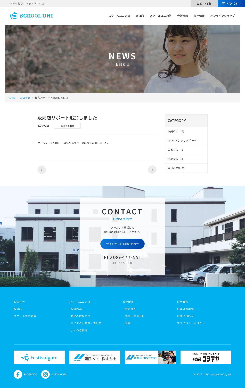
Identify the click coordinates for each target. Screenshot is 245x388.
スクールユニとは (119, 16)
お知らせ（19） (177, 131)
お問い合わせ (233, 3)
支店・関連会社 (135, 316)
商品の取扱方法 (80, 316)
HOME (11, 97)
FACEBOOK (25, 374)
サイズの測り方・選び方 (86, 323)
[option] (39, 357)
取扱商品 (76, 309)
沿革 (128, 323)
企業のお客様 (204, 3)
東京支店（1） (176, 149)
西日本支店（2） (177, 168)
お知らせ (25, 97)
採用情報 (199, 16)
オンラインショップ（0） (182, 140)
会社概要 (130, 309)
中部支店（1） (176, 159)
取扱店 (140, 16)
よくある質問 (79, 330)
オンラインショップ (222, 16)
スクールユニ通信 (161, 16)
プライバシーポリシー (191, 323)
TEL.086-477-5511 (122, 257)
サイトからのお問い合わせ (122, 244)
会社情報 (182, 16)
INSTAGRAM (53, 374)
